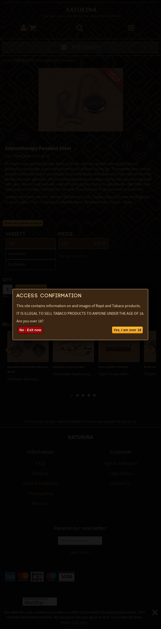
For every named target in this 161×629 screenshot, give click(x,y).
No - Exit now (30, 330)
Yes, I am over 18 (127, 330)
